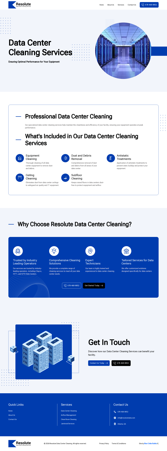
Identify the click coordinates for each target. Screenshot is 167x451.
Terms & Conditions (119, 443)
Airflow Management (68, 415)
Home (102, 5)
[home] (19, 5)
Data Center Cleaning (69, 411)
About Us (110, 5)
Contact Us (132, 5)
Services (121, 5)
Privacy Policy (104, 443)
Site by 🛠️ (149, 443)
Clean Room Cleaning (68, 419)
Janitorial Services (67, 424)
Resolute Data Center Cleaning (61, 443)
